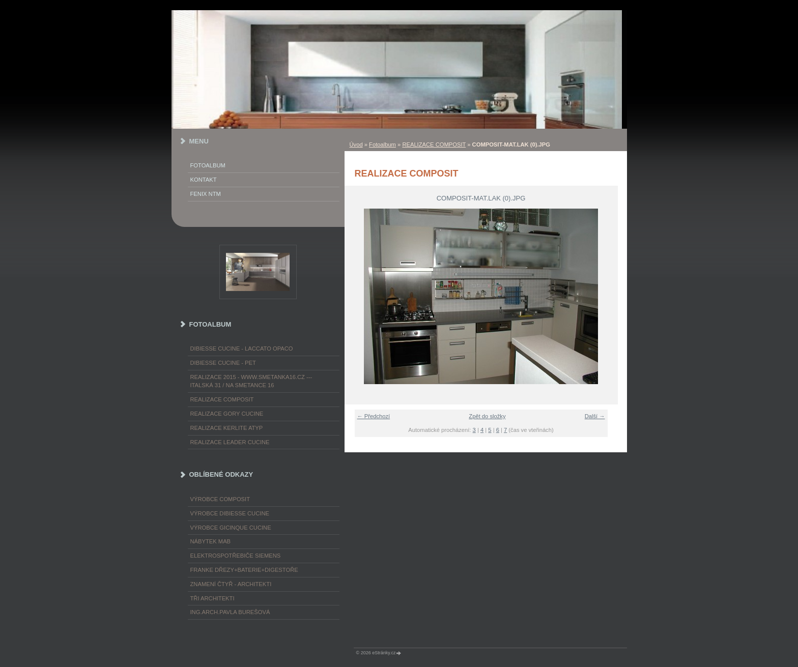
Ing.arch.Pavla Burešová (230, 612)
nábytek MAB (210, 541)
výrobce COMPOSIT (220, 499)
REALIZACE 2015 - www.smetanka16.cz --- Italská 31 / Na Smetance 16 (251, 381)
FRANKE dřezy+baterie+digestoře (244, 570)
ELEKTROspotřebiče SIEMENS (235, 556)
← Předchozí (373, 416)
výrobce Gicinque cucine (230, 528)
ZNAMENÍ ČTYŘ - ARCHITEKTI (231, 584)
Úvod (356, 144)
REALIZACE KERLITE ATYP (226, 428)
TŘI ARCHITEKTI (212, 598)
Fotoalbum (382, 144)
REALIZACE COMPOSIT (434, 144)
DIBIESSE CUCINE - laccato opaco (241, 348)
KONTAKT (203, 180)
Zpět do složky (487, 416)
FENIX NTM (205, 194)
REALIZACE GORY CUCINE (227, 414)
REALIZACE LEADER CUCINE (230, 442)
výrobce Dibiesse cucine (229, 513)
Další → (595, 416)
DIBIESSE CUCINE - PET (223, 363)
